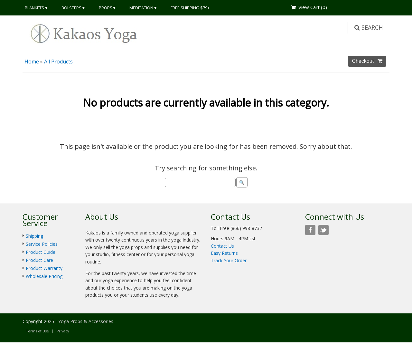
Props (105, 8)
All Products (58, 61)
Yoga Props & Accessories (85, 321)
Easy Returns (224, 253)
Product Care (39, 260)
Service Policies (42, 244)
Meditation (141, 8)
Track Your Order (229, 260)
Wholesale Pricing (44, 276)
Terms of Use (37, 331)
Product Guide (40, 252)
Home (31, 61)
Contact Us (222, 246)
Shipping (34, 236)
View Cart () (309, 7)
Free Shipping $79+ (190, 8)
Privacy (63, 331)
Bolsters (71, 8)
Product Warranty (44, 268)
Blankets (34, 8)
